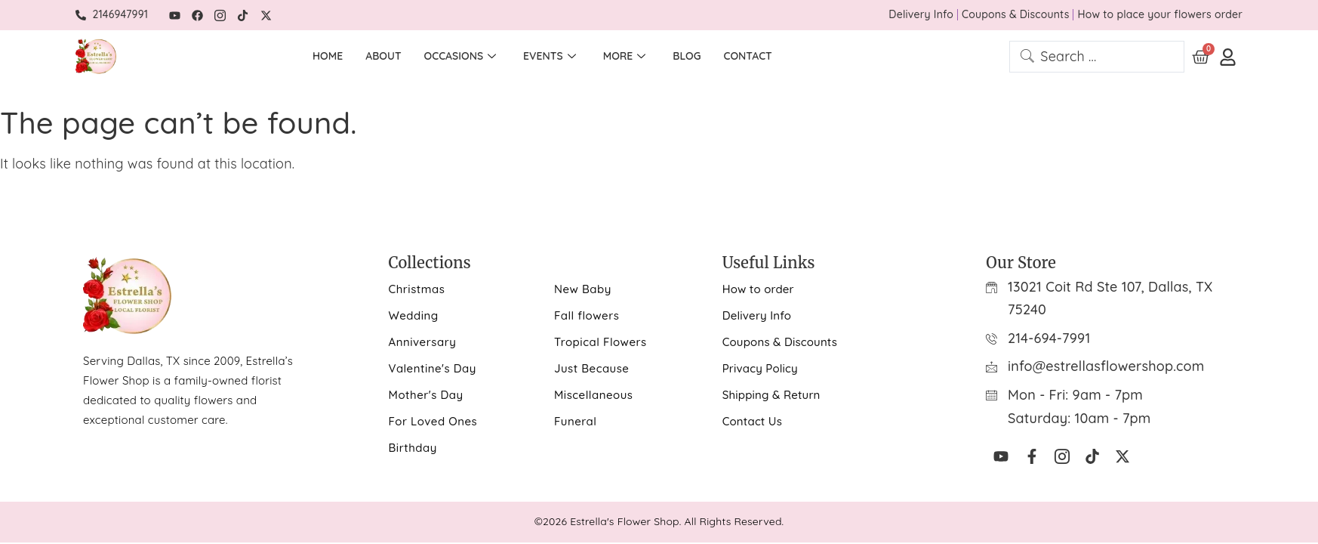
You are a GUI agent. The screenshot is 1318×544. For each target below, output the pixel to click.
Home (328, 56)
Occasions (460, 56)
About (383, 56)
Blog (687, 56)
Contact (748, 56)
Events (549, 56)
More (624, 56)
